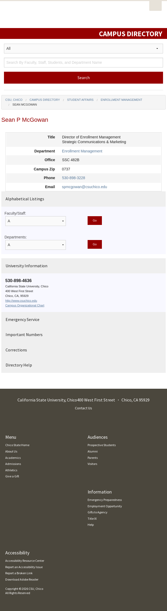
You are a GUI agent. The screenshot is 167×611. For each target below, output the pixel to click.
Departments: (15, 237)
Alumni (93, 451)
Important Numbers (24, 334)
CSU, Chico (13, 99)
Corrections (16, 349)
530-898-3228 (73, 178)
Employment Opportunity (105, 506)
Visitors (92, 464)
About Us (11, 451)
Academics (13, 458)
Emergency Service (22, 319)
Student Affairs (80, 99)
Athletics (11, 470)
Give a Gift (12, 476)
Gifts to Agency (97, 512)
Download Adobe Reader (21, 579)
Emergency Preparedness (105, 500)
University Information (26, 265)
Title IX (92, 519)
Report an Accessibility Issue (24, 567)
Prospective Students (102, 445)
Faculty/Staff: (15, 213)
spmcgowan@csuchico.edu (84, 187)
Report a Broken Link (19, 573)
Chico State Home (17, 445)
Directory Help (19, 365)
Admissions (13, 464)
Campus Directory (45, 99)
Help (91, 525)
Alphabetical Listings (25, 198)
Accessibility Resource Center (24, 561)
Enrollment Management (121, 99)
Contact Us (83, 408)
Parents (93, 458)
